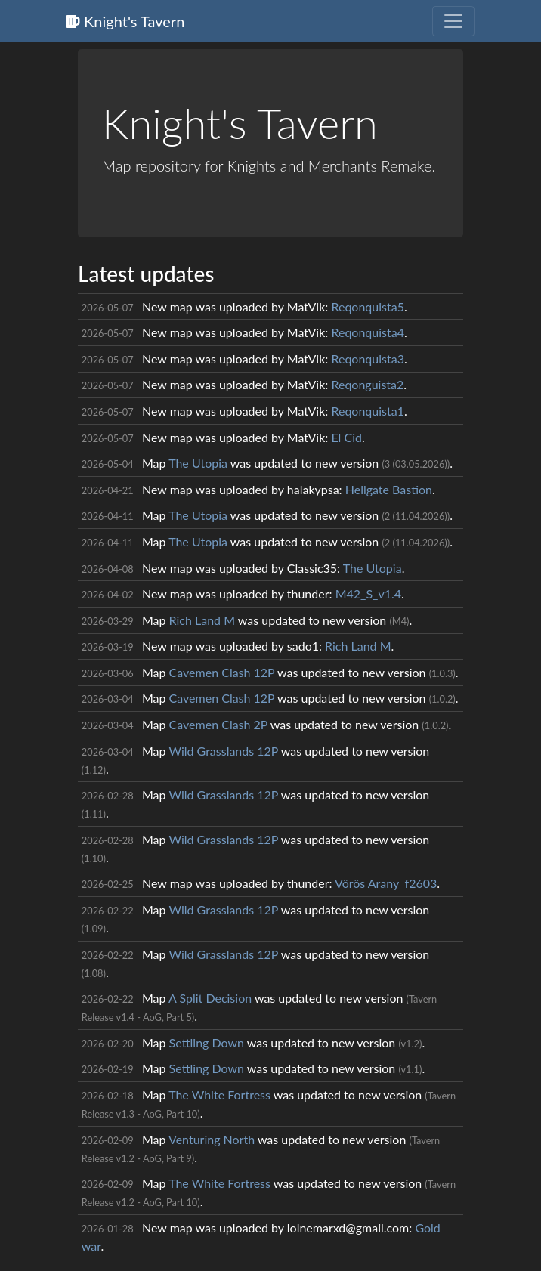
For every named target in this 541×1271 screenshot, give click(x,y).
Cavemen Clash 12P (222, 672)
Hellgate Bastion (388, 489)
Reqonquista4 (367, 332)
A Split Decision (210, 998)
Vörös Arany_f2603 (386, 883)
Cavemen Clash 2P (218, 724)
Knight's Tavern (125, 21)
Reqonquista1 (367, 411)
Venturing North (211, 1139)
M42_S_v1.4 (368, 593)
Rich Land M (202, 620)
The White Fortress (219, 1094)
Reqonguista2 (367, 384)
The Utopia (197, 463)
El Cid (346, 437)
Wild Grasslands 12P (223, 751)
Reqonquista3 (367, 358)
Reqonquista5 (367, 306)
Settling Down (206, 1042)
